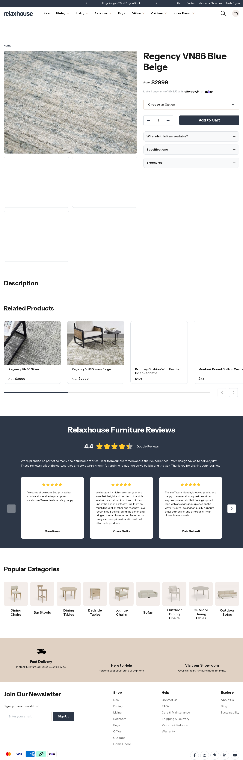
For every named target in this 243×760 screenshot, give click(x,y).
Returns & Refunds (175, 709)
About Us (227, 684)
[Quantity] (158, 105)
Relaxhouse (210, 754)
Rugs (116, 709)
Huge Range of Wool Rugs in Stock (121, 3)
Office (117, 716)
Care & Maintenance (176, 697)
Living (117, 697)
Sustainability (230, 697)
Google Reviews (148, 434)
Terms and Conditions (17, 754)
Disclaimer (59, 754)
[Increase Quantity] (168, 105)
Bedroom (119, 703)
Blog (224, 690)
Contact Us (169, 684)
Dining (118, 690)
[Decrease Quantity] (148, 105)
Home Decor (122, 728)
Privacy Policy (41, 754)
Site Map (73, 754)
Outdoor (119, 722)
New (116, 684)
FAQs (165, 690)
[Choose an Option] (191, 89)
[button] (156, 3)
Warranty (168, 716)
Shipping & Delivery (175, 703)
